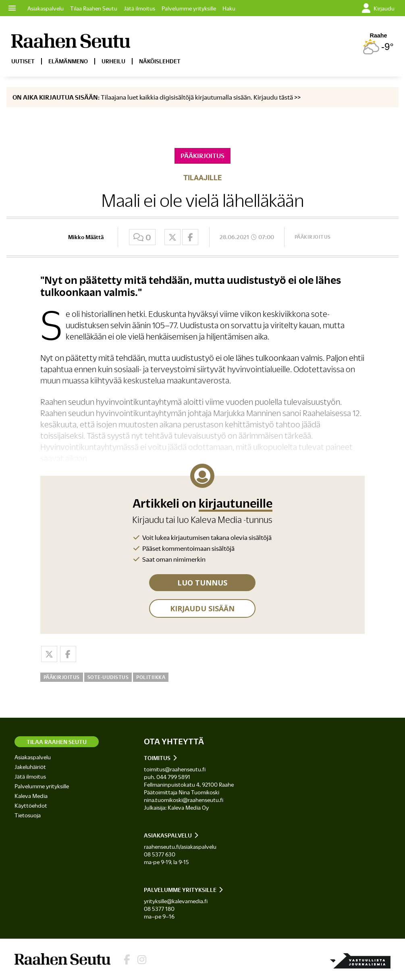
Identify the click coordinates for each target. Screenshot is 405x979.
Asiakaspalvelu (45, 8)
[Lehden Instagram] (141, 960)
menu (12, 8)
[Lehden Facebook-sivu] (127, 960)
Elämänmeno (68, 61)
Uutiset (23, 61)
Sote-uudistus (108, 677)
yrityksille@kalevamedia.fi (176, 901)
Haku (228, 8)
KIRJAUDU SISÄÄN (202, 608)
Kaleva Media (31, 796)
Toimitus (157, 758)
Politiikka (150, 677)
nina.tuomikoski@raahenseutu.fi (183, 800)
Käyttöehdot (31, 805)
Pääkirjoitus (313, 237)
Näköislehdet (160, 61)
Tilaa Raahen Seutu (93, 8)
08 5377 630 (159, 854)
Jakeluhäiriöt (30, 767)
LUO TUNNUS (202, 582)
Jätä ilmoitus (139, 8)
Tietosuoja (28, 815)
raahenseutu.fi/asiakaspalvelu (180, 847)
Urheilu (113, 61)
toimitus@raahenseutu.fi (175, 769)
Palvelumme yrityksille (189, 8)
